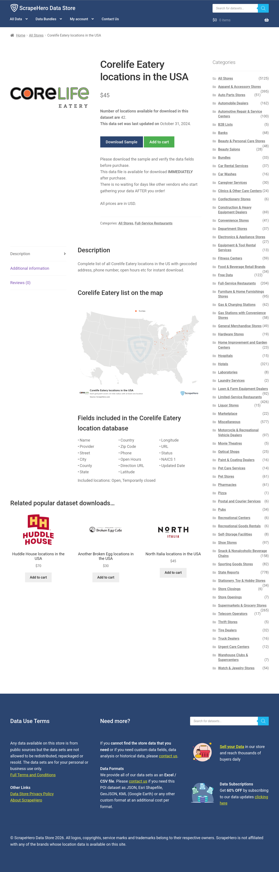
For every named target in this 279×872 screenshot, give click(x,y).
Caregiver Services (232, 183)
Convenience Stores (233, 220)
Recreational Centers (234, 518)
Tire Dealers (227, 630)
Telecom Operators (233, 614)
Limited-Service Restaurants (240, 397)
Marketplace (227, 414)
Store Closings (229, 589)
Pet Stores (226, 476)
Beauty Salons (229, 149)
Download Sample (121, 142)
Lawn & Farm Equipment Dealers (243, 389)
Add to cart (159, 142)
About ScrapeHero (26, 800)
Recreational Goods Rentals (239, 526)
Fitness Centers (230, 258)
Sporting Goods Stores (235, 564)
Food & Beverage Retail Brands (241, 267)
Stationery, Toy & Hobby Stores (241, 581)
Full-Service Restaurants (153, 223)
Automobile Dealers (233, 103)
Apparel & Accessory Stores (239, 87)
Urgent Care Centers (233, 647)
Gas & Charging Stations (237, 305)
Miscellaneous (229, 422)
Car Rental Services (233, 166)
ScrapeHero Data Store (47, 8)
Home (20, 35)
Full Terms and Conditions (33, 775)
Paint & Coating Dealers (236, 460)
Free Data (225, 275)
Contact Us (110, 19)
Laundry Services (231, 380)
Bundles (224, 158)
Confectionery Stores (234, 199)
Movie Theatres (230, 443)
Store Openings (230, 597)
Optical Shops (229, 452)
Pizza (222, 493)
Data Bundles (46, 19)
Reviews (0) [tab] (20, 282)
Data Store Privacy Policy (32, 794)
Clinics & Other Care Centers (240, 191)
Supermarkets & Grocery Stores (242, 605)
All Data (16, 19)
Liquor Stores (228, 405)
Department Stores (232, 229)
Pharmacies (227, 485)
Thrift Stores (228, 622)
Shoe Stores (227, 543)
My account (79, 19)
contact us (168, 756)
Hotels (223, 364)
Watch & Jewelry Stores (236, 668)
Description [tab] (20, 253)
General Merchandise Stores (240, 326)
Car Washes (227, 174)
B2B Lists (225, 124)
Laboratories (228, 372)
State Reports (228, 572)
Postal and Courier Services (239, 501)
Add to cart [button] (38, 577)
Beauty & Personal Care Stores (241, 141)
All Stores (36, 35)
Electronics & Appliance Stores (241, 237)
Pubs (222, 509)
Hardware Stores (231, 334)
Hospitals (225, 356)
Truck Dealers (229, 638)
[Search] (263, 8)
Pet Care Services (231, 468)
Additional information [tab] (29, 268)
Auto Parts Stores (231, 95)
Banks (223, 133)
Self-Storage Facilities (235, 534)
